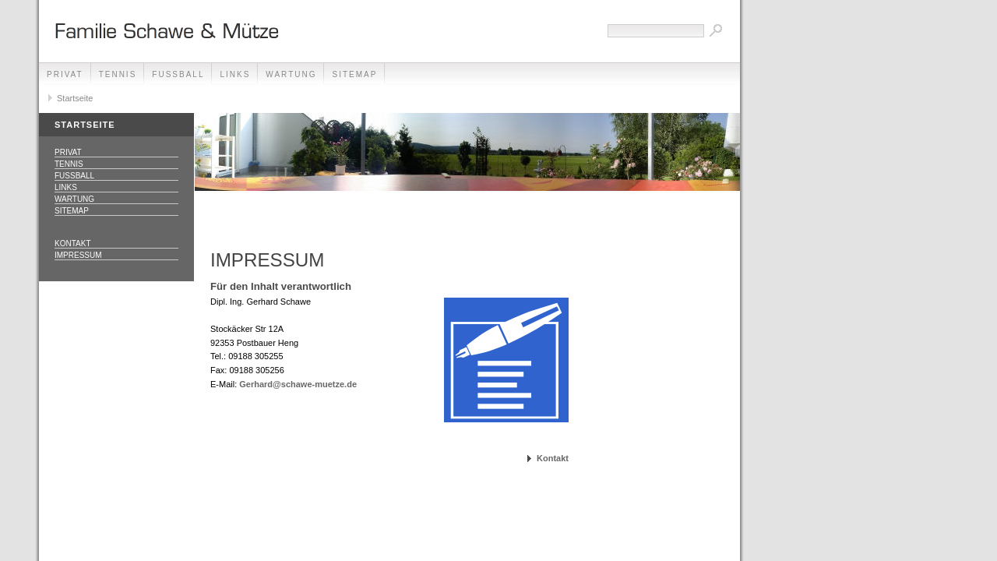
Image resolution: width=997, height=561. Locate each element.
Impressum (78, 255)
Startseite (75, 98)
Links (235, 74)
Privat (65, 74)
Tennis (118, 74)
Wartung (291, 74)
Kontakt (72, 243)
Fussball (178, 74)
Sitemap (354, 74)
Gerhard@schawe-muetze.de (298, 384)
